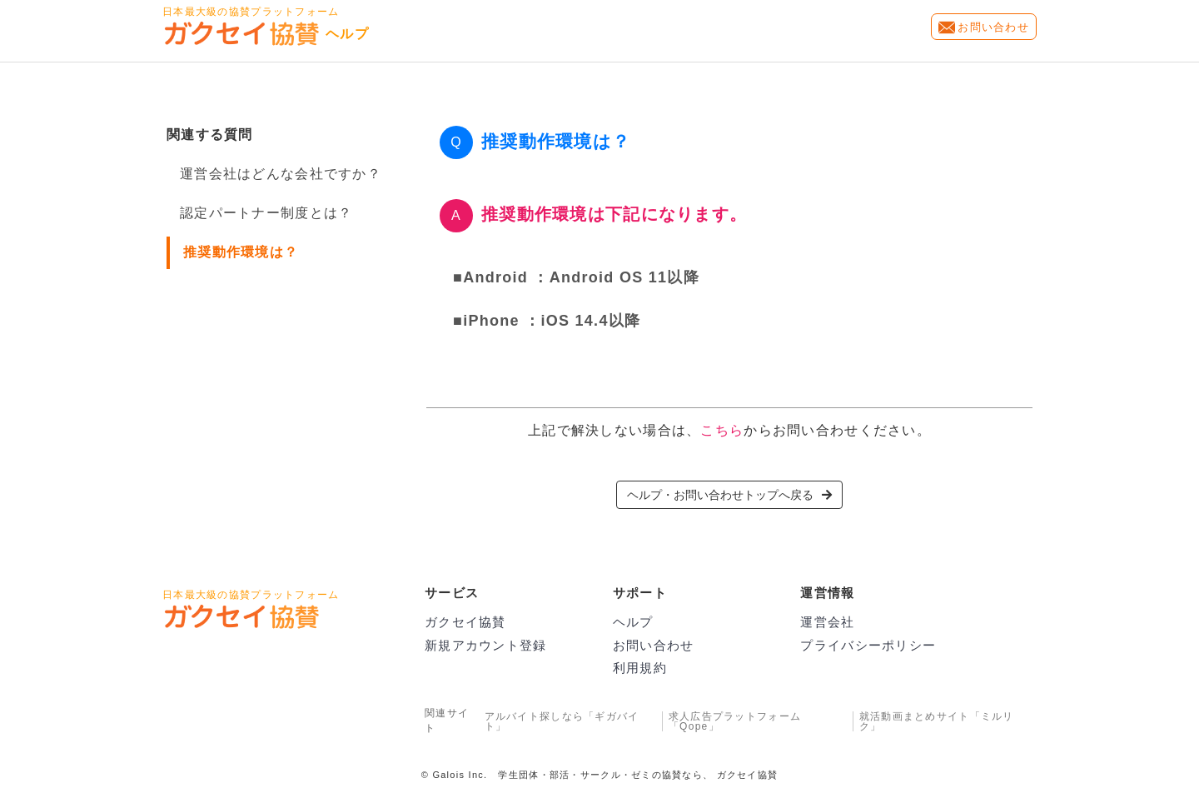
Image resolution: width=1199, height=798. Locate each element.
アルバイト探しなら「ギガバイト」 (562, 721)
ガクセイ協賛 (465, 622)
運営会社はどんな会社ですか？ (280, 174)
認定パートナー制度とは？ (266, 213)
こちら (722, 430)
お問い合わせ (993, 27)
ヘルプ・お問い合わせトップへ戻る (729, 494)
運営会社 (827, 622)
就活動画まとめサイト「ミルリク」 (936, 721)
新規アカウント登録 (486, 645)
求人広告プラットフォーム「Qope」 (735, 721)
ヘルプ (633, 622)
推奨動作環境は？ (240, 252)
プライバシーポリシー (868, 645)
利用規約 (640, 668)
